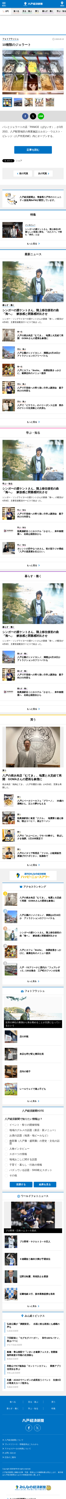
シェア (19, 160)
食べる (16, 11)
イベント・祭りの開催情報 (24, 1124)
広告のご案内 (10, 1457)
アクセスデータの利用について (18, 1449)
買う (37, 11)
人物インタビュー (19, 1148)
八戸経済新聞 (33, 4)
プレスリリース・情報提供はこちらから (21, 1444)
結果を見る (45, 1184)
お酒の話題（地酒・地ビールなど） (29, 1135)
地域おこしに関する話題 (23, 1159)
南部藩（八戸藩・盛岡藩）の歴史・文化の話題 (34, 1142)
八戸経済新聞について (14, 1440)
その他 (13, 1175)
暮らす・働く (47, 11)
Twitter (37, 1428)
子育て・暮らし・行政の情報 (25, 1164)
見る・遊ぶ (27, 11)
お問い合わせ (10, 1453)
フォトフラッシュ (10, 39)
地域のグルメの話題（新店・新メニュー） (33, 1130)
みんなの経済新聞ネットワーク (33, 1488)
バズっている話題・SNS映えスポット (30, 1170)
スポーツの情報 (18, 1154)
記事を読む (33, 149)
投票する (21, 1184)
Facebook (29, 1428)
